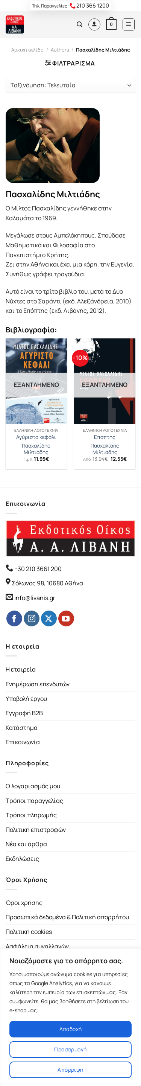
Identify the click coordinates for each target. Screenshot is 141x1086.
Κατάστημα (22, 727)
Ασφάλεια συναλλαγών (37, 946)
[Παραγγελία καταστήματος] (70, 85)
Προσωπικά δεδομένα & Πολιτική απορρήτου (67, 917)
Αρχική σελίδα (27, 49)
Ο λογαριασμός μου (33, 786)
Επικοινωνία (23, 742)
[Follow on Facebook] (14, 618)
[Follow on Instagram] (31, 618)
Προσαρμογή (70, 1049)
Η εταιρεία (21, 669)
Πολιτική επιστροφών (36, 830)
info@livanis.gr (34, 598)
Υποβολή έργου (26, 699)
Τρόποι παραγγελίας (34, 801)
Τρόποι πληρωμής (31, 815)
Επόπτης (104, 437)
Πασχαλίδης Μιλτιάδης (36, 449)
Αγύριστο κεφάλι (36, 437)
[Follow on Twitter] (49, 618)
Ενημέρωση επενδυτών (38, 684)
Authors (60, 49)
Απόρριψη (70, 1069)
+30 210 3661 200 (37, 569)
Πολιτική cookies (29, 932)
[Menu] (129, 24)
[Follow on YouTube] (66, 618)
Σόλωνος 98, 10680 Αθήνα (47, 583)
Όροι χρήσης (24, 903)
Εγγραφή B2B (24, 713)
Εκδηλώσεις (22, 858)
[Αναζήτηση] (79, 24)
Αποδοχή (70, 1029)
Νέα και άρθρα (26, 844)
